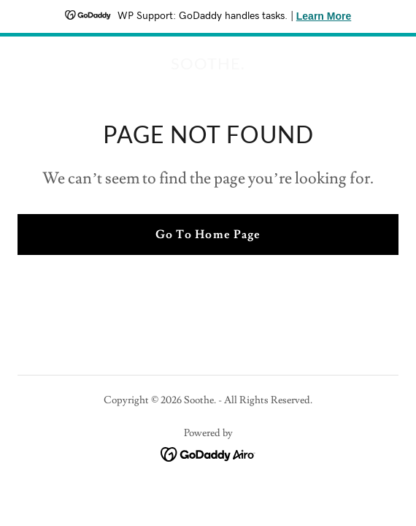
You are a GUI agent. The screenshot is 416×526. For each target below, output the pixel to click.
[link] (208, 65)
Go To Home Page (207, 234)
